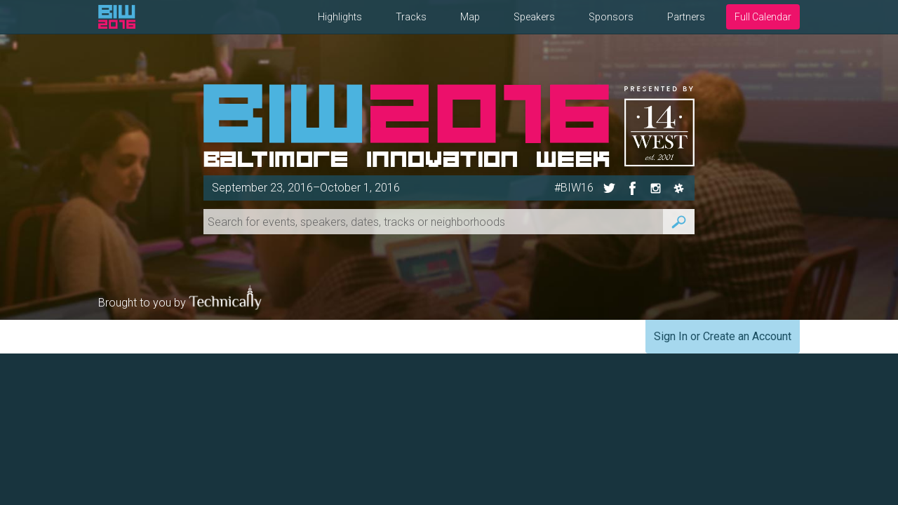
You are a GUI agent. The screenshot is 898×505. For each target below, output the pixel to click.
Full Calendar (763, 16)
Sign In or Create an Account (722, 336)
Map (470, 16)
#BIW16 (574, 187)
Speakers (534, 16)
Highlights (340, 16)
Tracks (411, 16)
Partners (686, 16)
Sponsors (611, 16)
